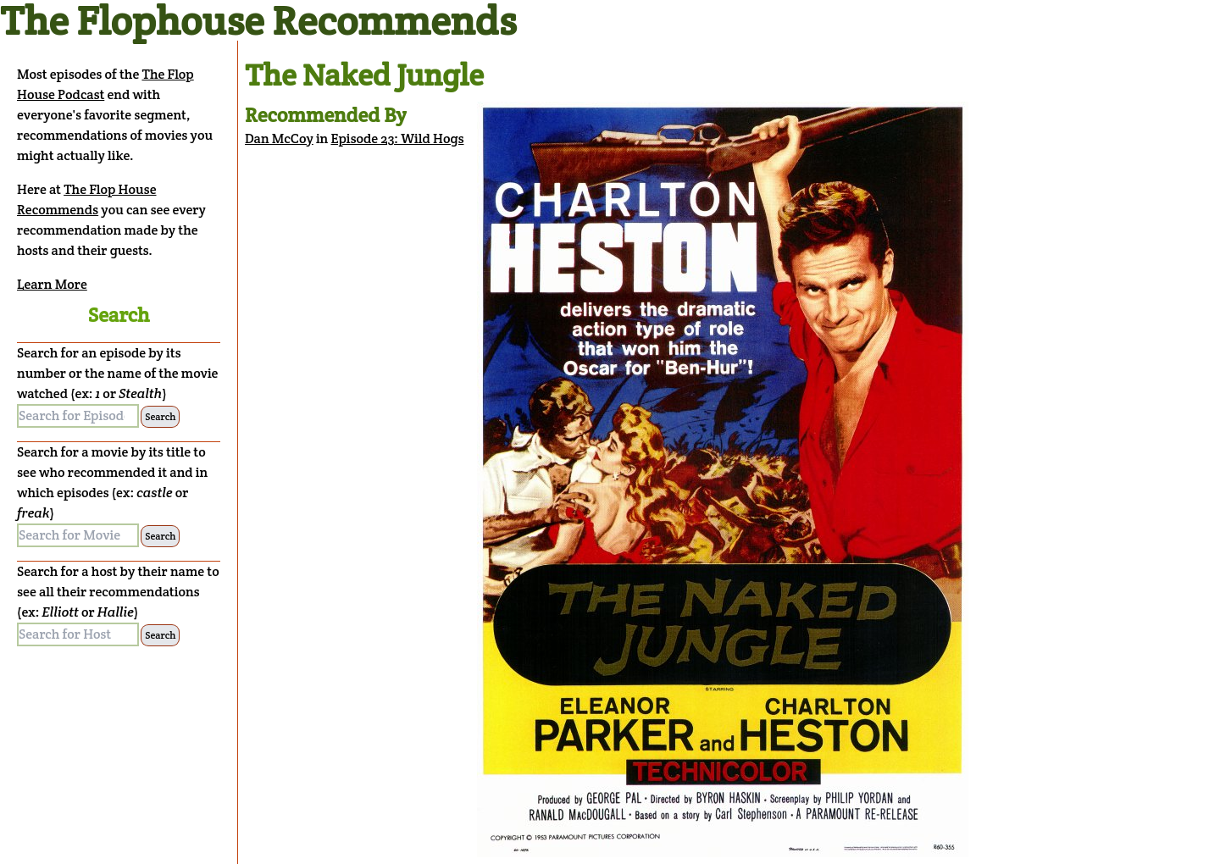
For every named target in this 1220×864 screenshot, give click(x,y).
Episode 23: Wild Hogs (397, 138)
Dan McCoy (279, 138)
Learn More (52, 284)
